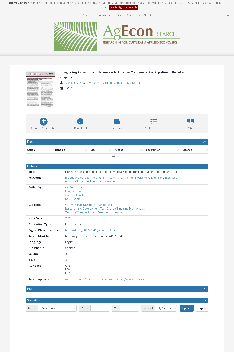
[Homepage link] (117, 35)
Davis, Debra (132, 83)
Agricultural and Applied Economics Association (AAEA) (98, 261)
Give (129, 15)
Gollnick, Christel (113, 83)
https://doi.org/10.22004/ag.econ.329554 (90, 212)
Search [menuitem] (87, 15)
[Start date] (99, 300)
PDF (30, 271)
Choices (139, 261)
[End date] (129, 300)
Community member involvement (129, 160)
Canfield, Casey (75, 83)
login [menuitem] (228, 15)
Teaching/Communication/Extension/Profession (94, 195)
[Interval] (166, 300)
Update (186, 300)
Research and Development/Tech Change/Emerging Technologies (105, 191)
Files (30, 124)
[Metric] (57, 300)
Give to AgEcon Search (123, 7)
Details (32, 148)
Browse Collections (109, 15)
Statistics (33, 292)
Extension (157, 160)
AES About (144, 15)
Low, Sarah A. (94, 83)
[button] (117, 105)
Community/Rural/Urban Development (88, 187)
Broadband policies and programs (86, 160)
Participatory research (103, 164)
